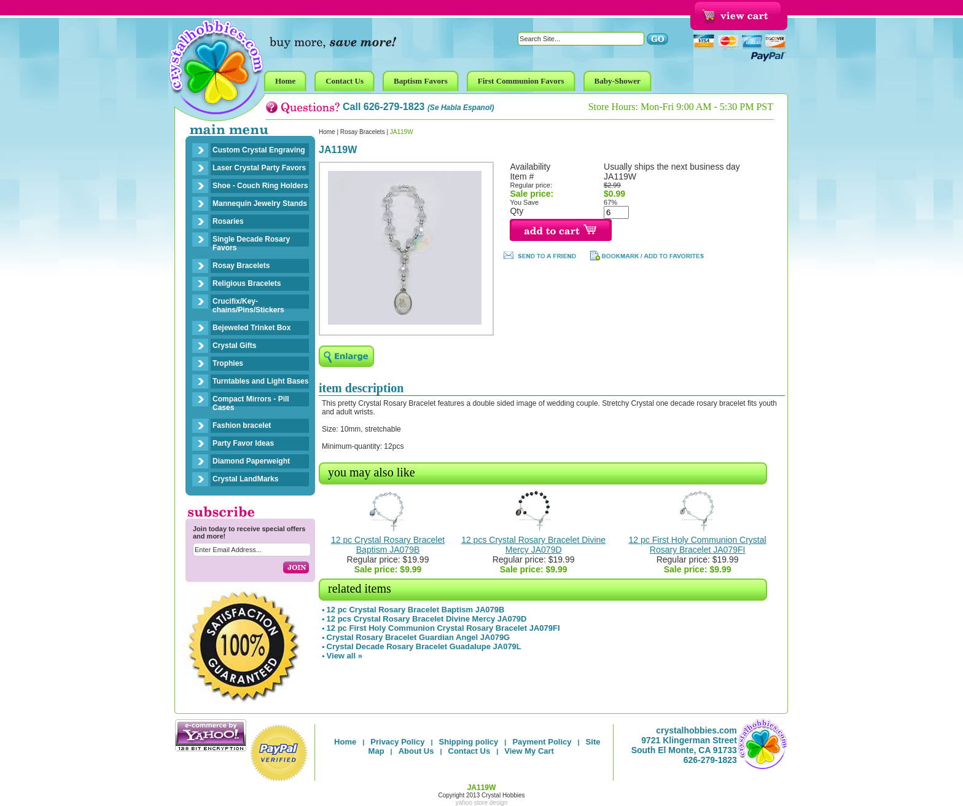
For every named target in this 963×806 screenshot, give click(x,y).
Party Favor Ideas (243, 443)
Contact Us (469, 751)
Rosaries (228, 221)
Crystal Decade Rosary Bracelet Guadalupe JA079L (424, 646)
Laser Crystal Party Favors (259, 168)
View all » (344, 655)
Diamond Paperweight (251, 461)
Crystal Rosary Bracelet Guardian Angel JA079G (418, 637)
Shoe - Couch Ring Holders (260, 185)
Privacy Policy (397, 741)
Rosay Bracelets (241, 265)
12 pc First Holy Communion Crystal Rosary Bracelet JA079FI (697, 545)
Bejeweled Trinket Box (251, 327)
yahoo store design (482, 802)
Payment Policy (541, 741)
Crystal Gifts (234, 345)
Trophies (227, 363)
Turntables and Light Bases (260, 381)
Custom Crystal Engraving (258, 150)
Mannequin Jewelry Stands (259, 203)
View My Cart (529, 751)
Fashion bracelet (241, 425)
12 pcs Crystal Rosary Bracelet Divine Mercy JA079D (533, 545)
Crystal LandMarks (245, 479)
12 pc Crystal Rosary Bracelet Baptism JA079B (388, 545)
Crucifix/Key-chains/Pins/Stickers (248, 305)
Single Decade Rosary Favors (251, 243)
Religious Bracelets (246, 283)
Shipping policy (469, 741)
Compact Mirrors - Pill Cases (250, 403)
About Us (416, 751)
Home (327, 131)
